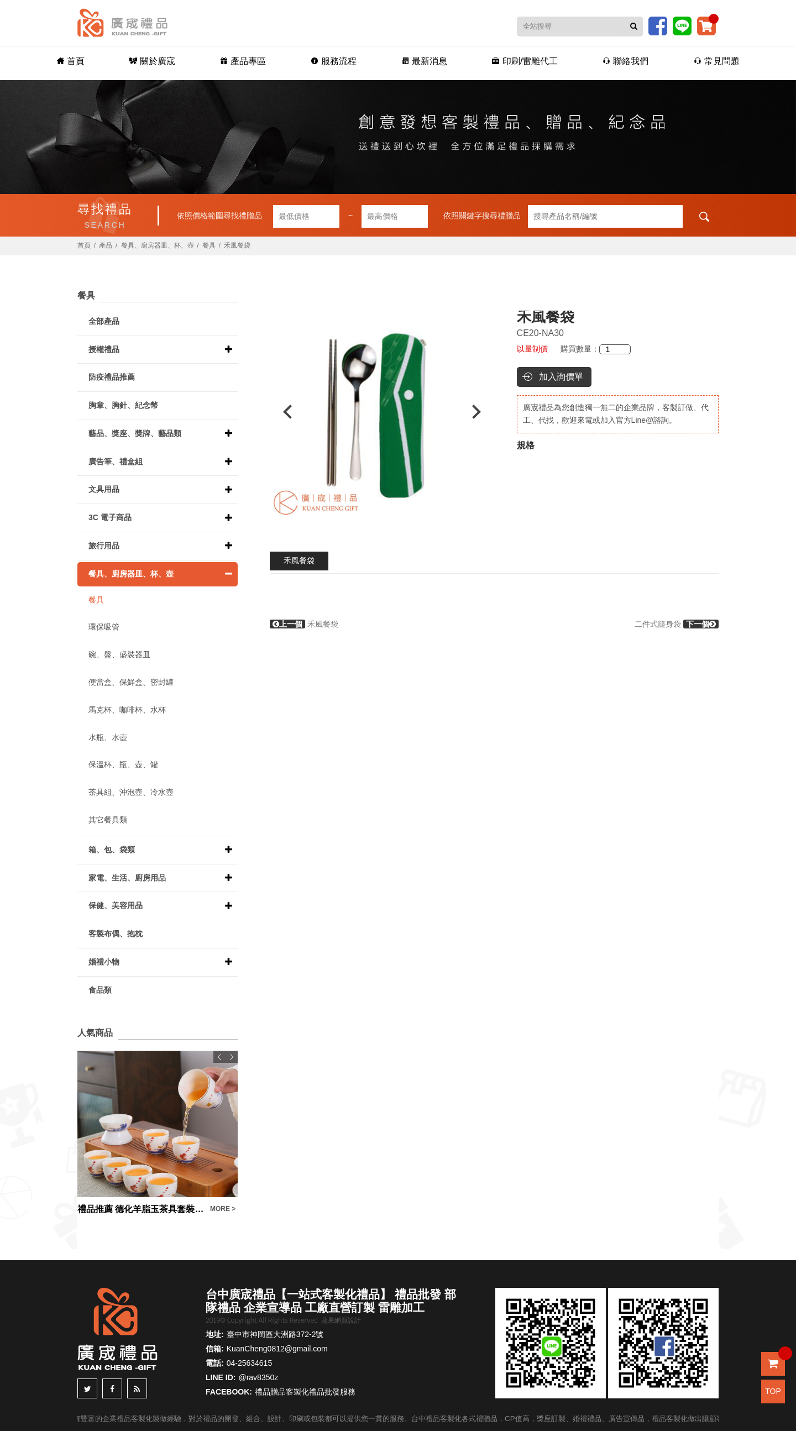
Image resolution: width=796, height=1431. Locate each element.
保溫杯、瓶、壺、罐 (123, 764)
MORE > (222, 1209)
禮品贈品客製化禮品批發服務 (305, 1391)
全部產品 (103, 321)
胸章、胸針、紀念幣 (123, 405)
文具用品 (103, 489)
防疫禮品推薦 (111, 377)
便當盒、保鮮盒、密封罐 (131, 682)
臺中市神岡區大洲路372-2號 (275, 1334)
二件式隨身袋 (677, 624)
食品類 (100, 990)
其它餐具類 (107, 819)
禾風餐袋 (299, 560)
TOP (773, 1391)
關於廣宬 (148, 61)
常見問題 (722, 61)
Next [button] (481, 412)
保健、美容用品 (115, 905)
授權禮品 (103, 349)
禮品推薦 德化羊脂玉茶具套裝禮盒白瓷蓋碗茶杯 (141, 1209)
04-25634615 (250, 1363)
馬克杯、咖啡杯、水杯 (127, 709)
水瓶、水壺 (107, 737)
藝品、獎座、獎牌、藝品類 (134, 433)
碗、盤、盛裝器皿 (119, 654)
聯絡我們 (629, 61)
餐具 (209, 245)
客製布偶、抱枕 (115, 933)
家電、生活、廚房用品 (127, 877)
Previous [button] (282, 412)
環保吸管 (103, 626)
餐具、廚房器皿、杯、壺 (157, 245)
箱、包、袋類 (111, 849)
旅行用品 (103, 545)
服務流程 (332, 61)
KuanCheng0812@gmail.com (277, 1348)
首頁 (65, 61)
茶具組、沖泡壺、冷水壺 (131, 792)
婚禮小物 (103, 961)
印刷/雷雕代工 (527, 61)
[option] (382, 412)
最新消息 (425, 61)
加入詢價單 (561, 376)
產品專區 (240, 61)
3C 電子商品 (110, 517)
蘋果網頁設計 (341, 1320)
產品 (105, 245)
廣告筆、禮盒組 (115, 461)
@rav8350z (258, 1377)
